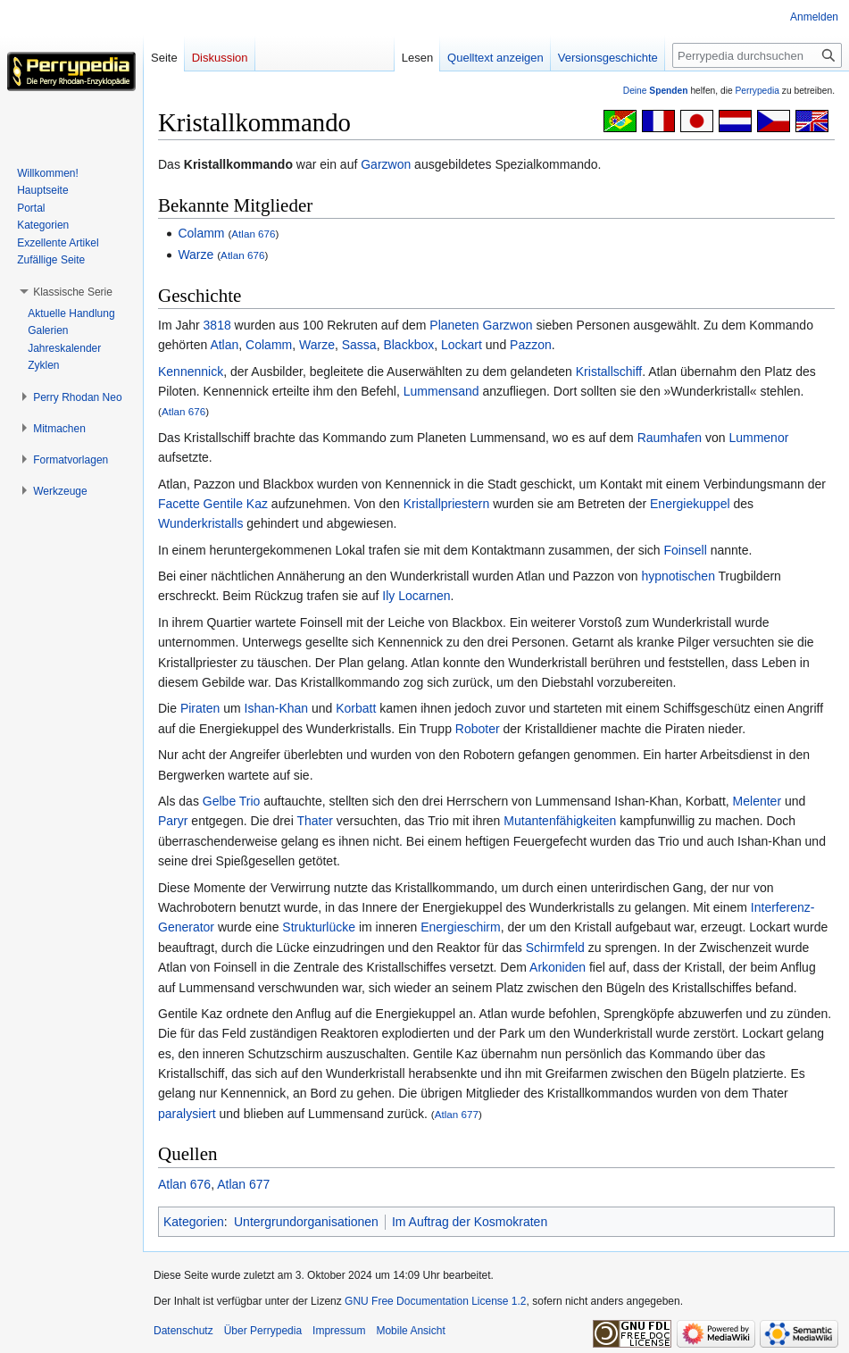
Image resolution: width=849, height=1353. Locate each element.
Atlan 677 (457, 1114)
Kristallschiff (609, 371)
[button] (72, 292)
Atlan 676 (253, 233)
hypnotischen (678, 576)
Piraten (200, 708)
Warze (195, 254)
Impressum (338, 1330)
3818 (217, 325)
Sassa (359, 345)
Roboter (477, 729)
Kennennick (190, 371)
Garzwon (386, 164)
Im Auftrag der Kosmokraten (469, 1222)
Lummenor (758, 437)
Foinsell (685, 550)
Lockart (461, 345)
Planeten (454, 325)
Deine (655, 91)
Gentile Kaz (236, 504)
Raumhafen (669, 437)
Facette (179, 504)
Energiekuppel (690, 504)
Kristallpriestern (446, 504)
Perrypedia (757, 91)
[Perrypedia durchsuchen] (757, 55)
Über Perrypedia (263, 1330)
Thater (314, 821)
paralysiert (187, 1114)
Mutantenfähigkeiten (560, 821)
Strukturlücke (318, 927)
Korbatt (356, 708)
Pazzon (531, 345)
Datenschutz (183, 1330)
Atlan (224, 345)
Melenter (757, 801)
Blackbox (408, 345)
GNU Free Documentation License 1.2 (435, 1301)
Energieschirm (460, 927)
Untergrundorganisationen (306, 1222)
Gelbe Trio (232, 801)
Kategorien (193, 1222)
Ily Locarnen (416, 596)
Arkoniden (557, 967)
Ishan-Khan (277, 708)
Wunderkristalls (200, 523)
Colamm (201, 233)
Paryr (172, 821)
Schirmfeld (555, 947)
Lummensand (441, 391)
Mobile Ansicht (410, 1330)
